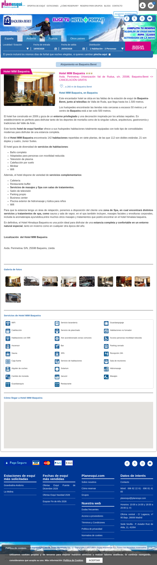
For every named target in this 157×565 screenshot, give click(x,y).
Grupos (85, 495)
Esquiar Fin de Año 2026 (54, 501)
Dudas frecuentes (90, 509)
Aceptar (94, 560)
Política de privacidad (92, 528)
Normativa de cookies (92, 535)
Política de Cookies (73, 560)
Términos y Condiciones (93, 522)
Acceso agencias (125, 14)
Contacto (117, 6)
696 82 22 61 (134, 488)
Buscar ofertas (138, 47)
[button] (79, 422)
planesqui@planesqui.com (133, 498)
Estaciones (52, 6)
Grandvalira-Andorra (14, 485)
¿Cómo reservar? (69, 6)
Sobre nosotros (89, 482)
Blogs (107, 6)
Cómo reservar (89, 488)
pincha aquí (100, 54)
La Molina (8, 491)
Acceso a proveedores (92, 516)
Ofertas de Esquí (36, 6)
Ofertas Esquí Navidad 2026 (56, 495)
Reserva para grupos (91, 6)
